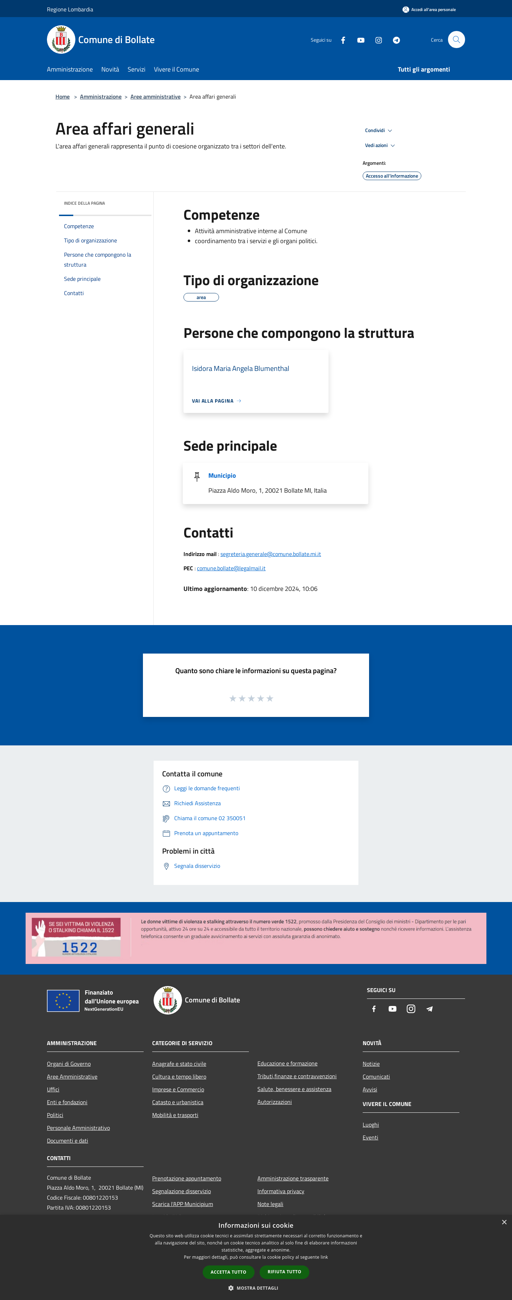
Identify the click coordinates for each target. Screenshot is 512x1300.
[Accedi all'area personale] (429, 9)
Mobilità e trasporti (175, 1115)
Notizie (371, 1063)
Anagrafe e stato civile (179, 1063)
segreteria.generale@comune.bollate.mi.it (270, 554)
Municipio (222, 475)
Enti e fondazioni (67, 1102)
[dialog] (256, 1257)
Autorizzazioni (274, 1101)
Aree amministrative (155, 96)
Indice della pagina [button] (84, 203)
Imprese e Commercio (178, 1089)
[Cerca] (456, 39)
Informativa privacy (280, 1191)
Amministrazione (101, 96)
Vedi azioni (381, 145)
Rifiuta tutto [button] (285, 1272)
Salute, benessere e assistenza (294, 1089)
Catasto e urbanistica (177, 1102)
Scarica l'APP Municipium (182, 1204)
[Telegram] (393, 39)
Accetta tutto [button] (228, 1272)
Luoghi (371, 1124)
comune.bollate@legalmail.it (231, 568)
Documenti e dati (67, 1140)
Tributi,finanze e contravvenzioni (297, 1076)
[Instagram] (375, 39)
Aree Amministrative (72, 1076)
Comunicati (376, 1076)
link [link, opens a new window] (324, 1257)
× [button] (504, 1222)
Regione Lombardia (70, 9)
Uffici (53, 1089)
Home (62, 96)
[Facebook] (340, 39)
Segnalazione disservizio (181, 1191)
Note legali (270, 1204)
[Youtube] (358, 39)
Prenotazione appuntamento (186, 1178)
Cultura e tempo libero (179, 1076)
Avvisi (370, 1089)
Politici (55, 1115)
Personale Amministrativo (78, 1127)
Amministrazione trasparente (293, 1178)
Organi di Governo (69, 1063)
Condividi (379, 130)
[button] (256, 1287)
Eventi (370, 1137)
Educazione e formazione (287, 1063)
